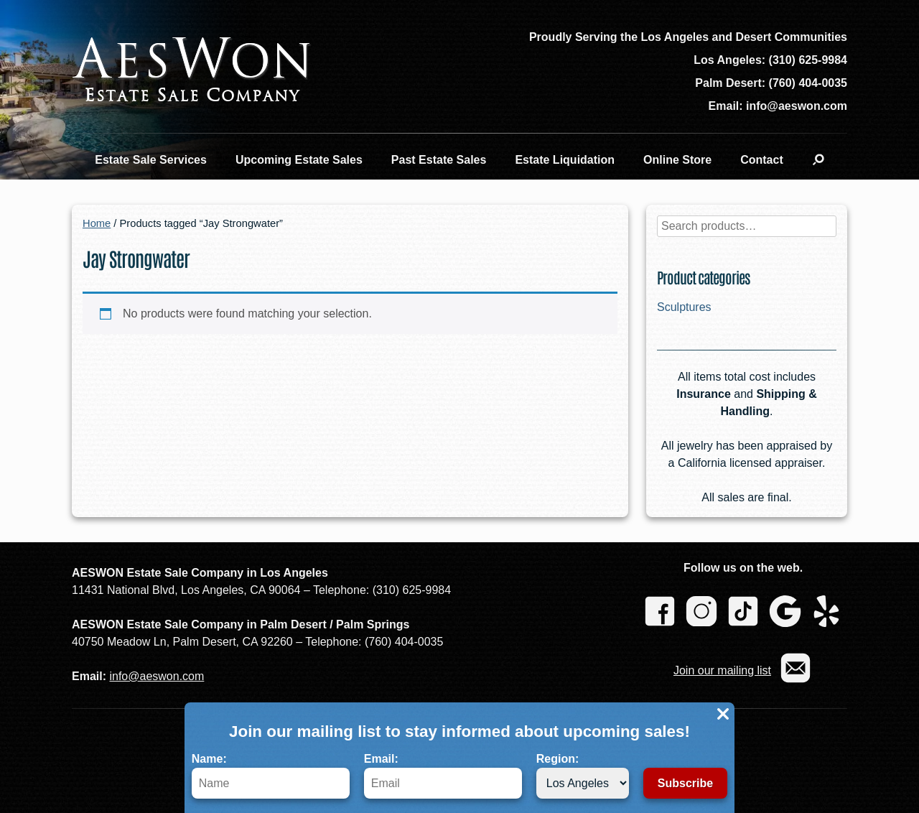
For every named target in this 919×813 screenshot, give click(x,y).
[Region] (582, 783)
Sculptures (684, 307)
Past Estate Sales (439, 160)
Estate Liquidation (565, 160)
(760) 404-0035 (808, 83)
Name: (271, 776)
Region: (582, 776)
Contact (761, 160)
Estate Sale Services (151, 160)
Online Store (677, 160)
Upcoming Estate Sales (299, 160)
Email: (443, 776)
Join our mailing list (722, 670)
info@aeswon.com (156, 676)
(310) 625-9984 (808, 60)
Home (97, 223)
